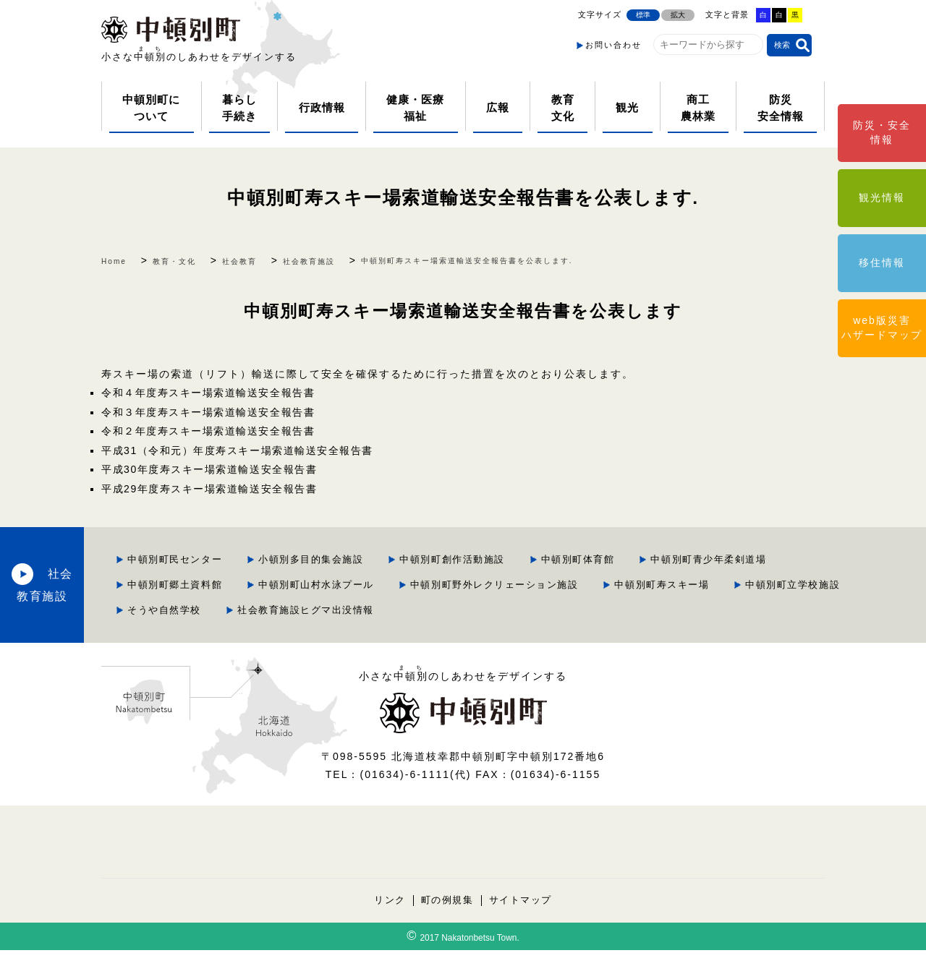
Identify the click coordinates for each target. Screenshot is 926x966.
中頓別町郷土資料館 (472, 577)
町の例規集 (447, 916)
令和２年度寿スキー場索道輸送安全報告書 (211, 428)
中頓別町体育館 (729, 552)
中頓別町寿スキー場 (526, 602)
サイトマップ (521, 916)
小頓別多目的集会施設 (456, 552)
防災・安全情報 (882, 132)
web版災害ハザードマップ (881, 328)
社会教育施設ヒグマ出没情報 (338, 626)
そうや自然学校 (783, 602)
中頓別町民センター (316, 552)
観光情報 (882, 197)
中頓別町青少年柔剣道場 (327, 577)
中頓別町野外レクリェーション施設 (354, 602)
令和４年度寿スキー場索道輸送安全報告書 (211, 392)
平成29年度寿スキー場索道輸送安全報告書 (212, 483)
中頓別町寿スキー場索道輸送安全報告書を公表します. (463, 197)
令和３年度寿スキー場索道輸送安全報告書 (211, 410)
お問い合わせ (613, 44)
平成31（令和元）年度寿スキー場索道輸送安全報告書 (241, 447)
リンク (388, 916)
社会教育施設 (130, 590)
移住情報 (882, 262)
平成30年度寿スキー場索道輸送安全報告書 (212, 465)
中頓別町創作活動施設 (600, 552)
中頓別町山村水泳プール (616, 577)
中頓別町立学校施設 (660, 602)
